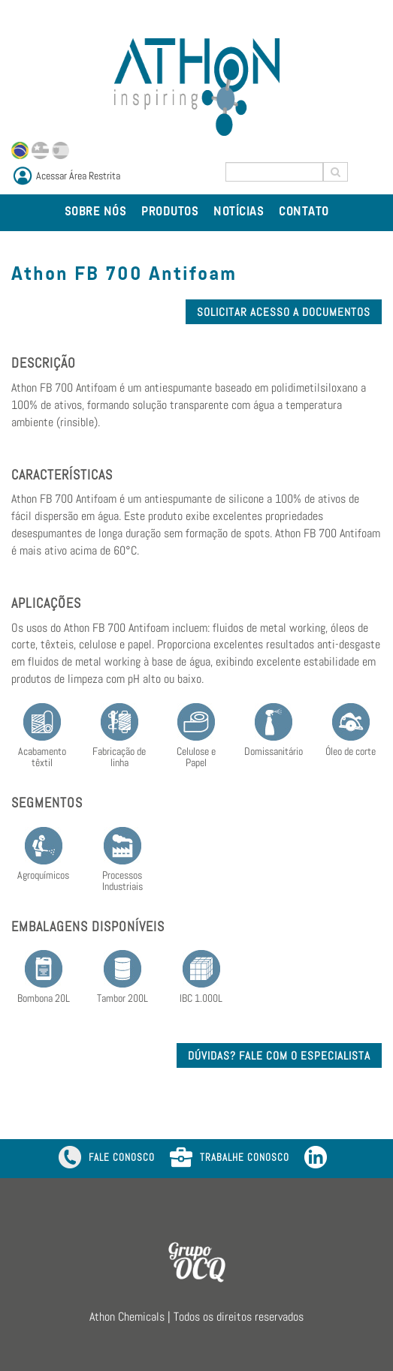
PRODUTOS (169, 212)
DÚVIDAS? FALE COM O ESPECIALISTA (279, 1055)
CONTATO (304, 212)
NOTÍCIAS (238, 212)
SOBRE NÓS (96, 212)
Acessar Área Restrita (78, 175)
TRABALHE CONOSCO (229, 1158)
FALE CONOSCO (107, 1158)
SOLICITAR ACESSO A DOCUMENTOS (283, 312)
